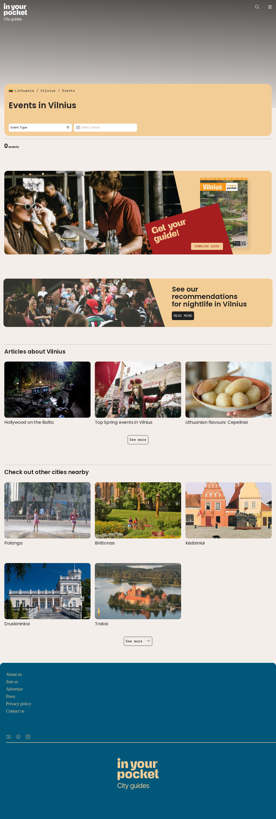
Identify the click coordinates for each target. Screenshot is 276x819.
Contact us (15, 711)
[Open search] (257, 6)
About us (14, 674)
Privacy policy (18, 703)
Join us (12, 681)
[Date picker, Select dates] (105, 128)
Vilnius (48, 90)
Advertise (14, 689)
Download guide (207, 246)
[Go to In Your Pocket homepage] (15, 12)
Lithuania (24, 90)
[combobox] (40, 128)
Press (10, 696)
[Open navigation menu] (270, 7)
